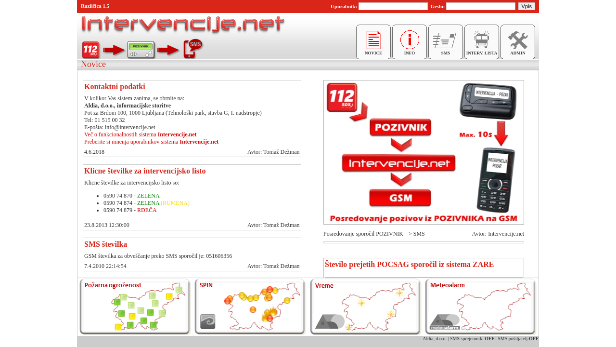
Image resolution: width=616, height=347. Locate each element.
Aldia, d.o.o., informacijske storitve (127, 105)
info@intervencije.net (130, 127)
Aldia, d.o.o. (435, 338)
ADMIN (517, 51)
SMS (445, 51)
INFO (409, 51)
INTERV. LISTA (481, 51)
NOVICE (373, 51)
